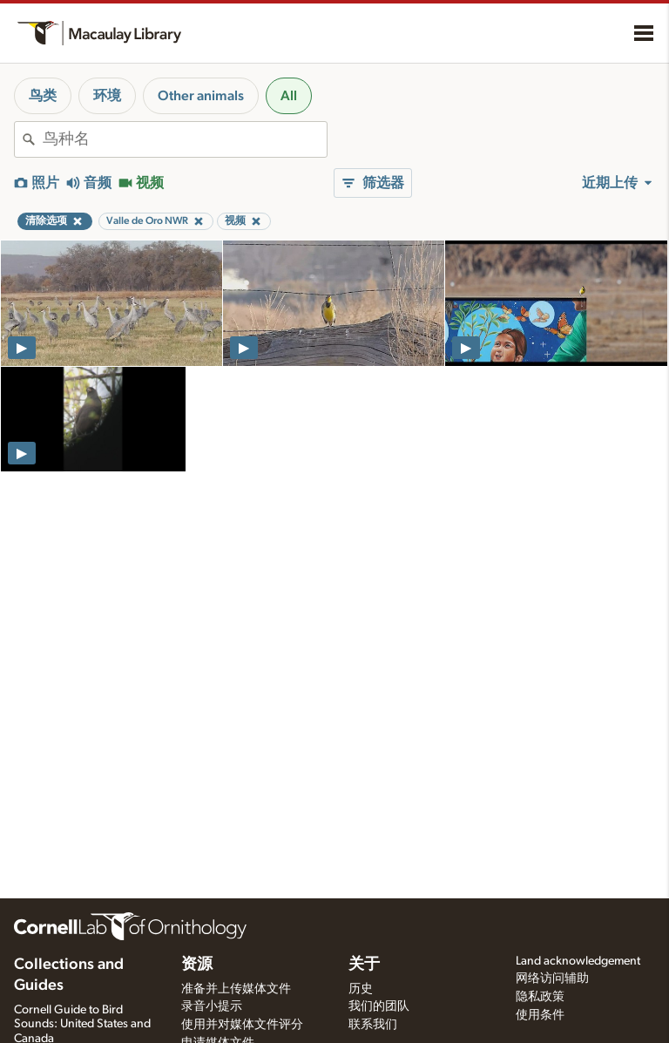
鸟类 (43, 96)
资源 (197, 964)
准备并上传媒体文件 (236, 989)
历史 (360, 989)
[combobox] (185, 139)
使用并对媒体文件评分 (242, 1025)
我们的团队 (378, 1006)
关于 (364, 964)
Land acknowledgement (578, 961)
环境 (107, 96)
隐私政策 (540, 997)
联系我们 (372, 1025)
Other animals (201, 96)
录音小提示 (211, 1006)
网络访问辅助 (552, 978)
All (288, 96)
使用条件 (540, 1015)
